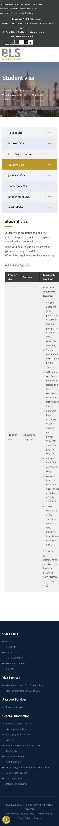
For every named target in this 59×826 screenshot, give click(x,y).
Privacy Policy (24, 818)
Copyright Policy (26, 813)
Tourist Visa (29, 133)
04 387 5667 (30, 23)
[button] (6, 820)
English (26, 19)
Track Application (14, 657)
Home (9, 90)
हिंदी (31, 19)
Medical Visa (29, 207)
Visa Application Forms (17, 729)
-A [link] (7, 42)
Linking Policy (44, 813)
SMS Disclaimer (13, 761)
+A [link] (16, 42)
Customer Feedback (16, 756)
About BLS (11, 646)
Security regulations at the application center (28, 767)
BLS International (29, 804)
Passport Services (15, 707)
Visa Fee (10, 740)
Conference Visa (29, 186)
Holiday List (11, 750)
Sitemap (37, 818)
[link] (30, 42)
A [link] (12, 42)
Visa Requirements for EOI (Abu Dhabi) (25, 685)
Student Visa (29, 165)
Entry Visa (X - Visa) (29, 154)
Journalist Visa (29, 175)
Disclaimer (11, 813)
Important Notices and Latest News (24, 745)
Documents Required (16, 783)
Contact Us (11, 652)
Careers (10, 668)
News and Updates (15, 663)
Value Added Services (16, 772)
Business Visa (29, 143)
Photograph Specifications (19, 734)
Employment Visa (29, 197)
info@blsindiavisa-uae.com (30, 32)
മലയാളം (38, 19)
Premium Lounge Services (19, 723)
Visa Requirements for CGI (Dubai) (23, 690)
